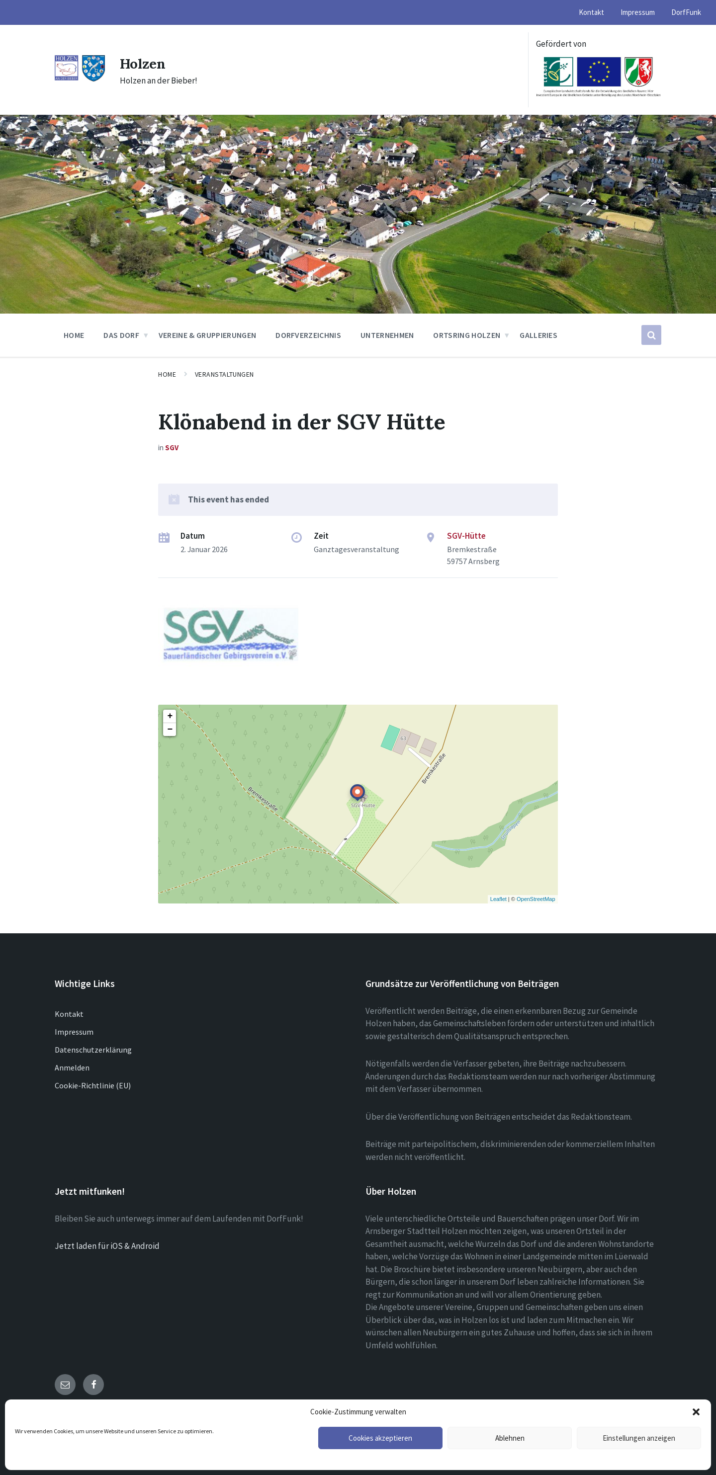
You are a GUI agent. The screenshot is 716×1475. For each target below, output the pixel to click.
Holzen (145, 63)
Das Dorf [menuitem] (121, 335)
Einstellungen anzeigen (639, 1438)
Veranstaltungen (224, 374)
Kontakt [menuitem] (591, 12)
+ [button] (170, 716)
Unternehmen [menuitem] (387, 335)
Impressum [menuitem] (638, 12)
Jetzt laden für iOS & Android (107, 1245)
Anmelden (72, 1067)
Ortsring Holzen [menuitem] (466, 335)
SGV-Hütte (466, 535)
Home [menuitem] (74, 335)
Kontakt (69, 1014)
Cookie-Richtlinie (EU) (93, 1085)
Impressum (74, 1032)
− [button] (170, 730)
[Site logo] (80, 79)
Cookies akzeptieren (380, 1438)
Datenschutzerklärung (93, 1050)
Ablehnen (510, 1438)
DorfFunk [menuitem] (686, 12)
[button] (696, 1412)
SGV (172, 447)
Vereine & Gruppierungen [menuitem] (207, 335)
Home (167, 374)
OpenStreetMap (536, 899)
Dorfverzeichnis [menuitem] (308, 335)
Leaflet (498, 899)
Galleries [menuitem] (538, 335)
